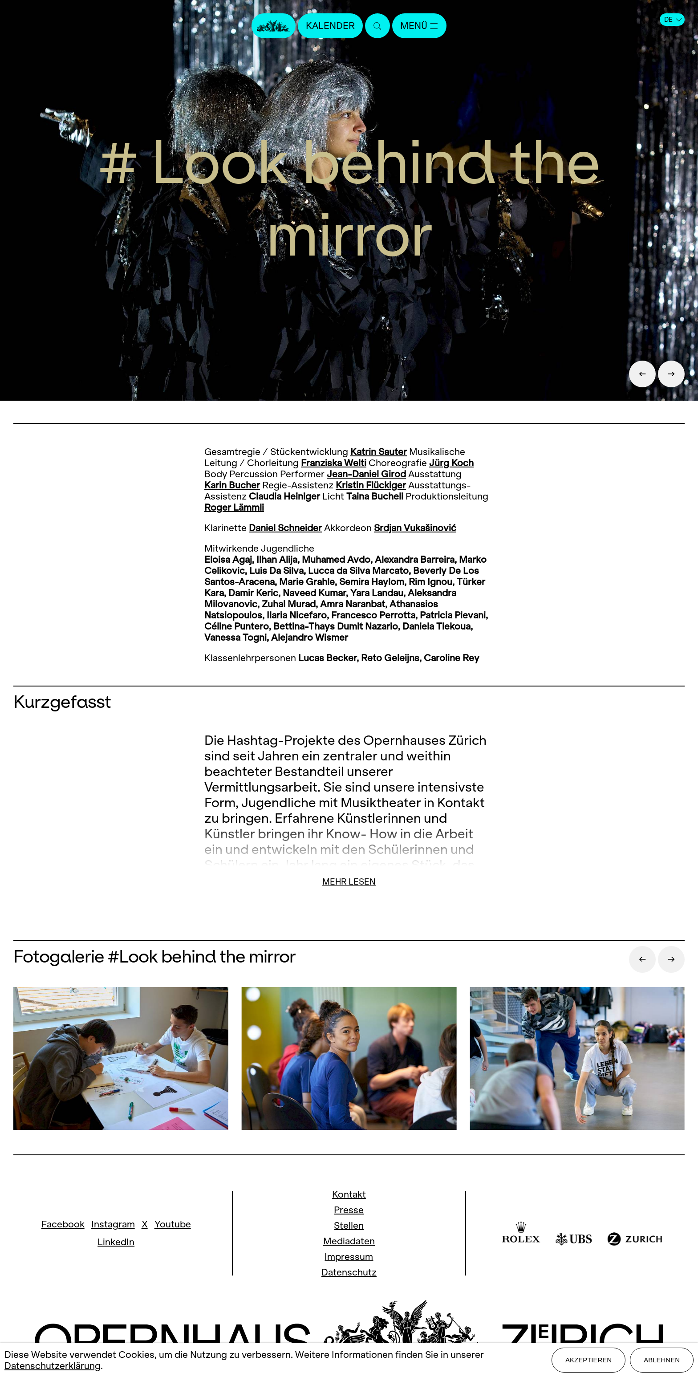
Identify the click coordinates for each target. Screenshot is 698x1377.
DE (673, 19)
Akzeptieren (588, 1360)
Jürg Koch (451, 463)
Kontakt (349, 1194)
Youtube (172, 1224)
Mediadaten (349, 1241)
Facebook (63, 1224)
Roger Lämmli (234, 507)
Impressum (349, 1256)
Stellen (349, 1225)
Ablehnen (662, 1360)
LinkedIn (115, 1242)
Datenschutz (349, 1272)
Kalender (330, 25)
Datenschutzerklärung (52, 1366)
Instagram (113, 1224)
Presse (349, 1210)
